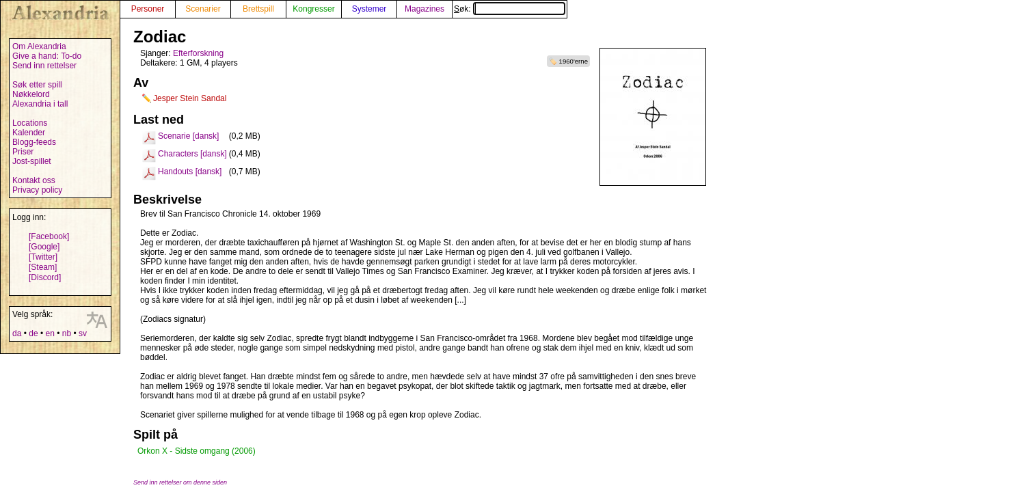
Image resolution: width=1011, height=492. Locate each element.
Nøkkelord (31, 94)
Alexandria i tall (40, 104)
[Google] (44, 246)
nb (66, 333)
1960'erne (573, 61)
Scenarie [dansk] (188, 136)
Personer (148, 9)
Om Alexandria (39, 46)
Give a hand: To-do (46, 56)
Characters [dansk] (192, 154)
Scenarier (202, 9)
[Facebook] (49, 236)
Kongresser (313, 9)
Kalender (28, 132)
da (16, 333)
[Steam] (43, 267)
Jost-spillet (31, 161)
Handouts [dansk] (189, 171)
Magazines (424, 9)
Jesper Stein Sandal (189, 98)
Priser (22, 151)
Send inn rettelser (44, 65)
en (49, 333)
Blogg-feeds (34, 142)
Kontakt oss (33, 180)
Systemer (369, 9)
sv (83, 333)
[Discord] (45, 277)
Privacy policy (37, 190)
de (33, 333)
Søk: (509, 9)
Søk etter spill (37, 85)
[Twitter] (43, 257)
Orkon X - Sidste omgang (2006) (196, 451)
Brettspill (258, 9)
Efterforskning (198, 53)
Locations (29, 123)
